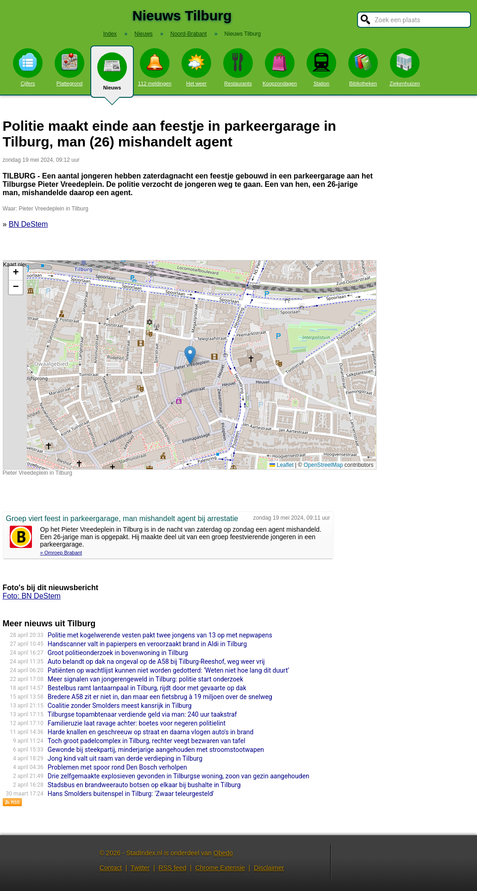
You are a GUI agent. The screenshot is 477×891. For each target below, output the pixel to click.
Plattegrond (69, 67)
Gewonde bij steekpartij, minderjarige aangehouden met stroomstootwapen (156, 749)
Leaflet (281, 465)
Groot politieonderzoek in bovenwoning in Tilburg (118, 652)
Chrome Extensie (220, 868)
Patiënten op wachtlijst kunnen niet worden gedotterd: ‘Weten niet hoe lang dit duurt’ (168, 670)
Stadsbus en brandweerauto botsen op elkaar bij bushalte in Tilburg (144, 785)
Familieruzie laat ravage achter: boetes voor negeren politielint (137, 723)
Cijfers (28, 67)
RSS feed (172, 868)
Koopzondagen (280, 67)
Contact (111, 868)
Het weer (196, 67)
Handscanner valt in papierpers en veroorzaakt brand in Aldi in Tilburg (147, 644)
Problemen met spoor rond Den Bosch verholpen (117, 767)
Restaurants (238, 67)
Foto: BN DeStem (32, 596)
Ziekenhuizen (404, 67)
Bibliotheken (363, 67)
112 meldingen (154, 67)
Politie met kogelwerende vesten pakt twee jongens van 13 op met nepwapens (160, 635)
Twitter (140, 868)
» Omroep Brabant (61, 552)
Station (321, 67)
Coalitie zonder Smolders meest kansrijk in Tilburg (120, 705)
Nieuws (112, 75)
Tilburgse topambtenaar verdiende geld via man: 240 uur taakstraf (142, 714)
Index (110, 34)
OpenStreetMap (323, 465)
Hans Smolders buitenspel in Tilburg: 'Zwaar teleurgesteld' (131, 793)
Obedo (223, 853)
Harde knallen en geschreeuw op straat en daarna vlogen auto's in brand (151, 732)
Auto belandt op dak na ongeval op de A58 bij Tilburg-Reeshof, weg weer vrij (156, 661)
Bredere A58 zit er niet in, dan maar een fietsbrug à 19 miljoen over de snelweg (160, 696)
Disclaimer (269, 868)
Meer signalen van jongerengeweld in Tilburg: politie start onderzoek (145, 679)
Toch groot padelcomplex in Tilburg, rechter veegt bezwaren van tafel (146, 741)
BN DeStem (28, 224)
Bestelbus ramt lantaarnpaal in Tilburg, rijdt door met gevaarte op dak (147, 688)
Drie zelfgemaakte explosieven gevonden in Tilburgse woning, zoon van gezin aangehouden (178, 776)
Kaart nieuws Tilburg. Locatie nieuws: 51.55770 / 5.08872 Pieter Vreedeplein (188, 364)
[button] (190, 355)
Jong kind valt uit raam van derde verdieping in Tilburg (125, 758)
